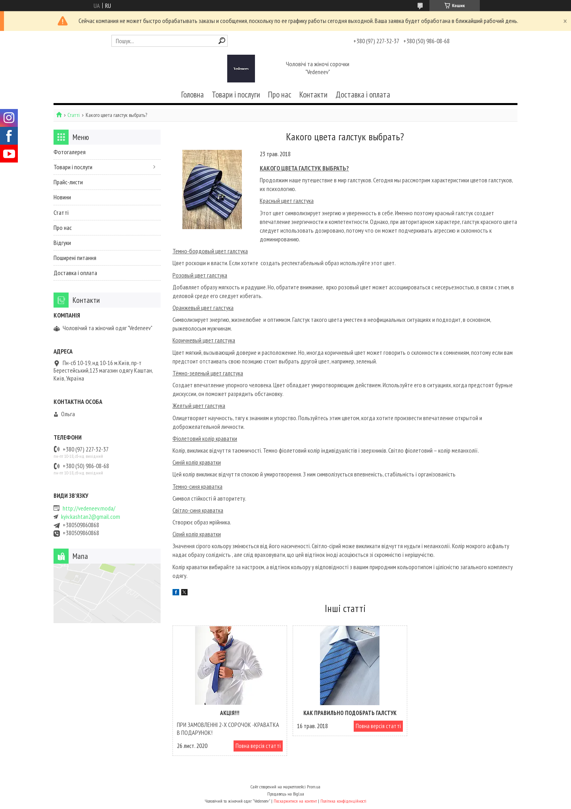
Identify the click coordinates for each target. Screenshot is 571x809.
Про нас (279, 94)
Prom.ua (313, 787)
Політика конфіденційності (343, 801)
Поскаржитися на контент (295, 801)
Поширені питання (75, 258)
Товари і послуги (236, 94)
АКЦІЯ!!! (228, 713)
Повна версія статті (254, 746)
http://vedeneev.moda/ (89, 508)
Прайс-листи (68, 182)
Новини (62, 197)
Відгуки (62, 243)
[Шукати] (222, 40)
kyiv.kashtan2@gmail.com (90, 516)
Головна (192, 94)
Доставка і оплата (362, 94)
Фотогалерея (70, 152)
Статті (73, 115)
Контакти (313, 94)
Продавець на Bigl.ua (285, 794)
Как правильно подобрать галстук (344, 713)
